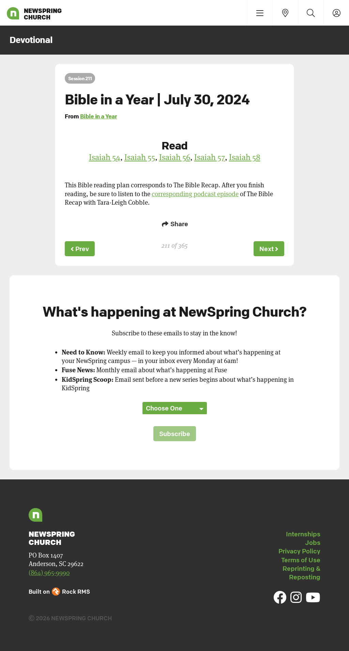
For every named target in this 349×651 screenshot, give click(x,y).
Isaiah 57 (209, 157)
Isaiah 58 (244, 157)
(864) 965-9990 (49, 572)
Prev (80, 248)
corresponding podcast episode (195, 194)
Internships (303, 534)
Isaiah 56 (174, 157)
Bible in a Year (98, 116)
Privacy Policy (299, 551)
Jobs (312, 542)
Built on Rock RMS (59, 591)
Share (174, 224)
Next (268, 248)
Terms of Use (300, 560)
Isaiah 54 (104, 157)
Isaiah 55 (139, 157)
